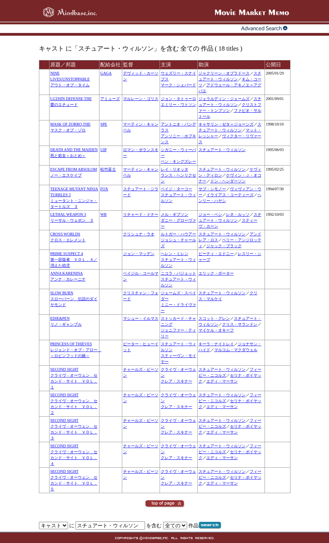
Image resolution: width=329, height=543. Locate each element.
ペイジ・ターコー (176, 189)
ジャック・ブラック (224, 246)
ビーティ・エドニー (216, 253)
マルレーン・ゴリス (140, 99)
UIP (103, 150)
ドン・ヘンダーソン (228, 181)
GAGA (106, 73)
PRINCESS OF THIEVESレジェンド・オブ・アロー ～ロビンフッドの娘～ (75, 350)
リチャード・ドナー (140, 214)
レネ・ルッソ (238, 214)
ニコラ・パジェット (178, 273)
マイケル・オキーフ (216, 330)
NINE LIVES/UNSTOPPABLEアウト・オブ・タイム (70, 79)
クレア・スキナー (176, 381)
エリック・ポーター (216, 273)
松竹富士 (108, 169)
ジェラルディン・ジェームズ (224, 99)
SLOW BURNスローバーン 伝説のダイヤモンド (73, 299)
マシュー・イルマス (140, 318)
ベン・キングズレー (178, 161)
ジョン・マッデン (138, 253)
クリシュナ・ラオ (138, 234)
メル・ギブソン (174, 214)
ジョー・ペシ (210, 214)
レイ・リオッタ (174, 169)
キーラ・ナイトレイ (216, 344)
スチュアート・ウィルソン (222, 150)
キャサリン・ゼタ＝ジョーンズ (226, 124)
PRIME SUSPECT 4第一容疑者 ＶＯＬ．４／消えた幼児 (73, 259)
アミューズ (110, 99)
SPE (103, 124)
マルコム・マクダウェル (235, 350)
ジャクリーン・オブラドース (224, 73)
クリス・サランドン (239, 324)
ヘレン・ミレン (174, 253)
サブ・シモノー (212, 189)
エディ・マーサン (222, 381)
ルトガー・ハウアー (178, 234)
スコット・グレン (214, 318)
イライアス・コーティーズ (230, 195)
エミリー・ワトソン (178, 104)
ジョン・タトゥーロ (178, 99)
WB (103, 214)
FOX (104, 189)
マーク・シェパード (178, 85)
